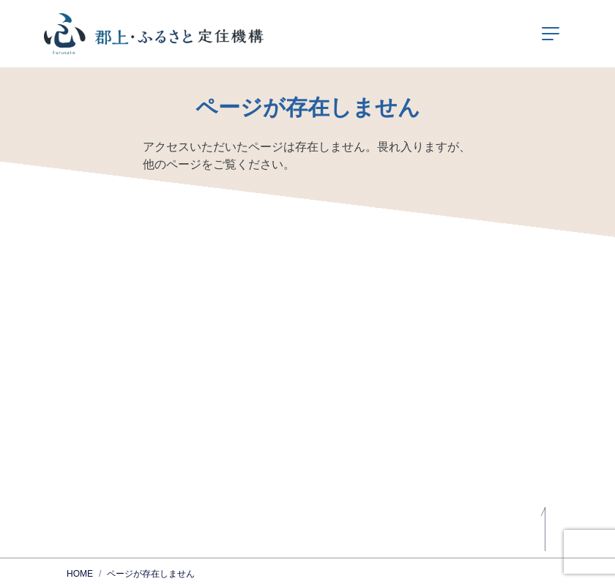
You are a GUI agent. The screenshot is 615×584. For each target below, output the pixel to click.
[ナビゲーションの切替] (550, 33)
